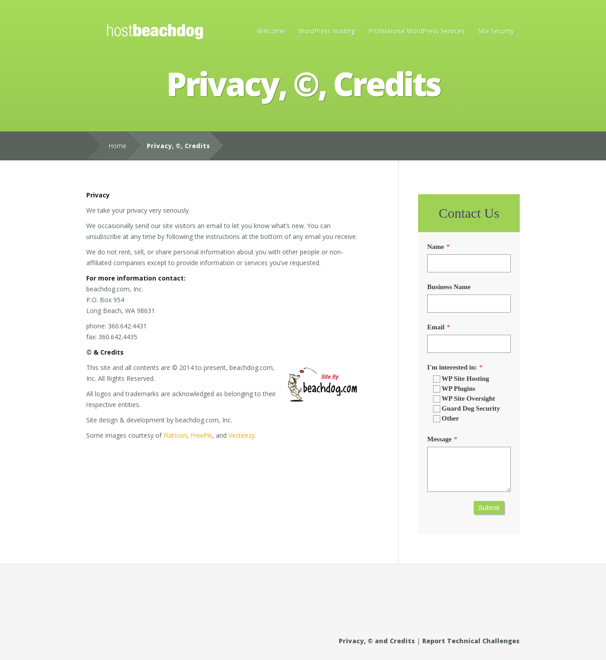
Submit (488, 507)
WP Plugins (454, 389)
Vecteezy (241, 435)
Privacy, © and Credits (377, 641)
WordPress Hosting (326, 31)
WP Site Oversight (464, 399)
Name (435, 246)
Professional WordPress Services (416, 31)
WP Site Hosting (461, 379)
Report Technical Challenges (471, 641)
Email (435, 327)
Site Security (496, 31)
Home (117, 145)
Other (446, 418)
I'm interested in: (452, 367)
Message (439, 439)
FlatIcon (175, 435)
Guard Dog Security (466, 408)
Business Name (449, 286)
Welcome (271, 31)
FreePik (201, 435)
